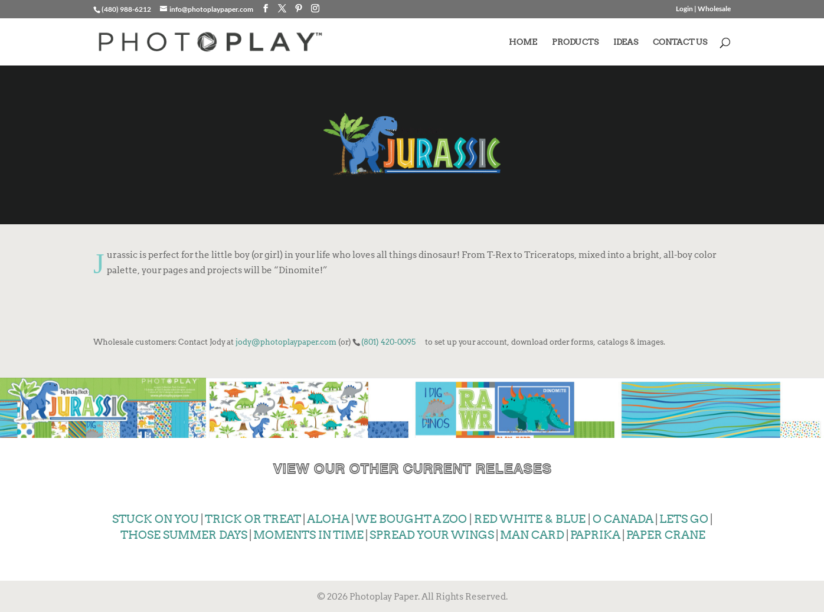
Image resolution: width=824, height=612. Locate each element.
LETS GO (683, 518)
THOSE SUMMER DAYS (183, 534)
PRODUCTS (575, 42)
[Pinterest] (299, 8)
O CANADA (623, 518)
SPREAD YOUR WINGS (432, 534)
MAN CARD (532, 534)
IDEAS (625, 42)
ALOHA (327, 518)
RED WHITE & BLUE (530, 518)
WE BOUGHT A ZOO (410, 518)
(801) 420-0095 (388, 341)
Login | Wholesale (703, 9)
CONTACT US (680, 42)
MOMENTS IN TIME (308, 534)
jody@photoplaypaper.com (286, 341)
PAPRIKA (595, 534)
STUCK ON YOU (155, 518)
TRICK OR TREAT (252, 518)
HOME (523, 42)
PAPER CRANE (665, 534)
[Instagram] (315, 8)
